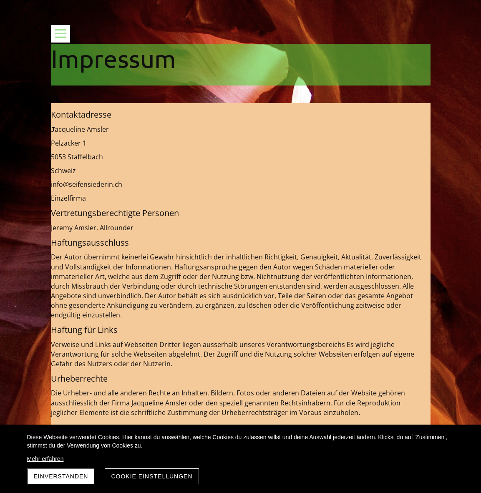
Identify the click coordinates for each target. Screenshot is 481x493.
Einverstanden (61, 476)
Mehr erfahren (45, 458)
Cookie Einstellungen (151, 476)
